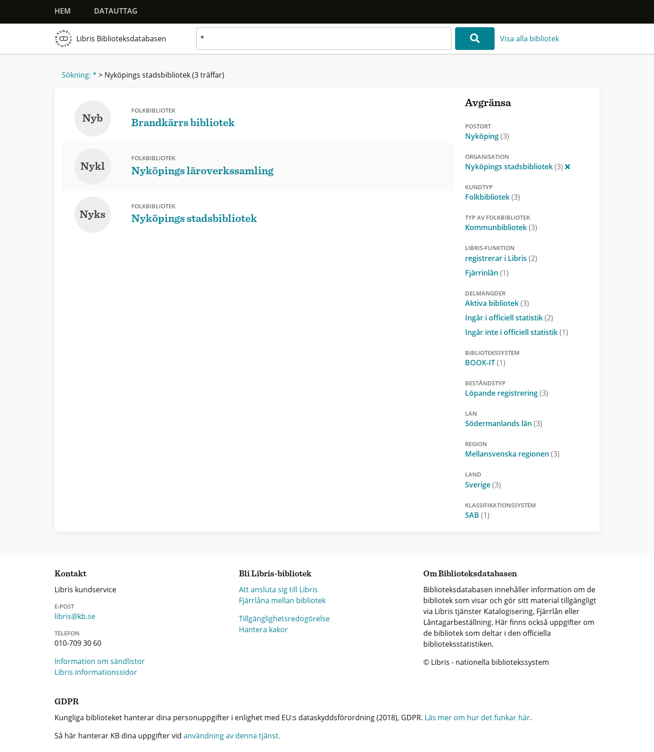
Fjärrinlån (487, 273)
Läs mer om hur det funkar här (477, 718)
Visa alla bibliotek (529, 39)
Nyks (92, 214)
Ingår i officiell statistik (509, 318)
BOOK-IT (485, 363)
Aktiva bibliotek (497, 303)
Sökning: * (79, 75)
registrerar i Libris (501, 258)
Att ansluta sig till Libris (278, 590)
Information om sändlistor (99, 661)
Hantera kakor (263, 629)
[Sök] (475, 38)
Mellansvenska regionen (512, 454)
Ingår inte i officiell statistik (516, 332)
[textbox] (323, 38)
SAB (477, 515)
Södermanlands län (503, 423)
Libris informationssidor (95, 672)
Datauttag (116, 11)
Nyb (92, 118)
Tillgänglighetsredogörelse (284, 619)
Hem (62, 11)
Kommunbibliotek (501, 227)
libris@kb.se (74, 616)
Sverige (483, 485)
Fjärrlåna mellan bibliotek (282, 600)
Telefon (66, 633)
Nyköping (487, 136)
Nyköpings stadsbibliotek (517, 167)
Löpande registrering (506, 393)
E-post (64, 606)
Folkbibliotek (492, 197)
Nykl (92, 166)
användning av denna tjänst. (231, 736)
